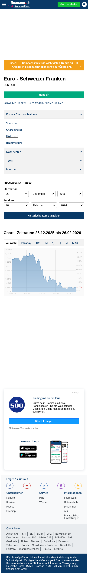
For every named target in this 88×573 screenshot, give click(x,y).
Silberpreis (12, 545)
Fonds (25, 545)
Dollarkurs (49, 541)
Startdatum (10, 189)
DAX (49, 533)
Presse (10, 506)
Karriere (10, 502)
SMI (70, 537)
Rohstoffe (65, 545)
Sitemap (11, 511)
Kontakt (10, 498)
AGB (66, 511)
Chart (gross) (14, 129)
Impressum (70, 498)
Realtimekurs (14, 143)
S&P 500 (60, 537)
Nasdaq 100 (29, 537)
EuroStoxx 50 (63, 533)
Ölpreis (47, 549)
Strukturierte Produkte (44, 545)
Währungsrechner (29, 549)
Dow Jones (12, 537)
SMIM (40, 533)
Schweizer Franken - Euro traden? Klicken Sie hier (33, 102)
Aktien (24, 541)
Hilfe (41, 498)
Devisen (35, 541)
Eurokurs (64, 541)
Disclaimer (70, 506)
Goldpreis (11, 541)
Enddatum (10, 200)
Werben (43, 502)
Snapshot (12, 123)
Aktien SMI (12, 533)
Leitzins (58, 549)
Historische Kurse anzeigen (44, 215)
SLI (31, 533)
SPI (24, 533)
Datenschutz (71, 502)
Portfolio (11, 549)
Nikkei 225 (45, 537)
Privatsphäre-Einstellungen (71, 516)
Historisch (12, 136)
